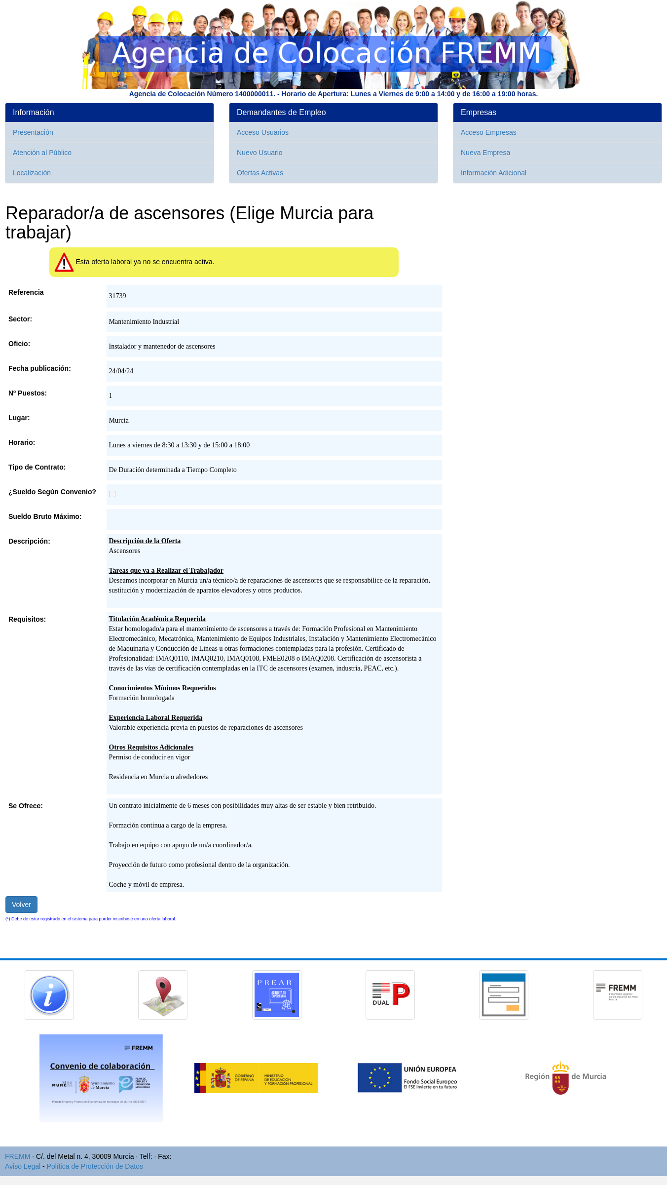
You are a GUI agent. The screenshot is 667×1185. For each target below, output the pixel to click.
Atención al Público (42, 153)
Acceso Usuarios (263, 132)
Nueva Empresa (485, 153)
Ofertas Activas (260, 173)
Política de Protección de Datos (95, 1166)
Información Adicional (493, 173)
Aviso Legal (22, 1166)
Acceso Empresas (489, 132)
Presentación (33, 132)
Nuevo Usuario (260, 153)
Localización (32, 173)
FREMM (17, 1156)
